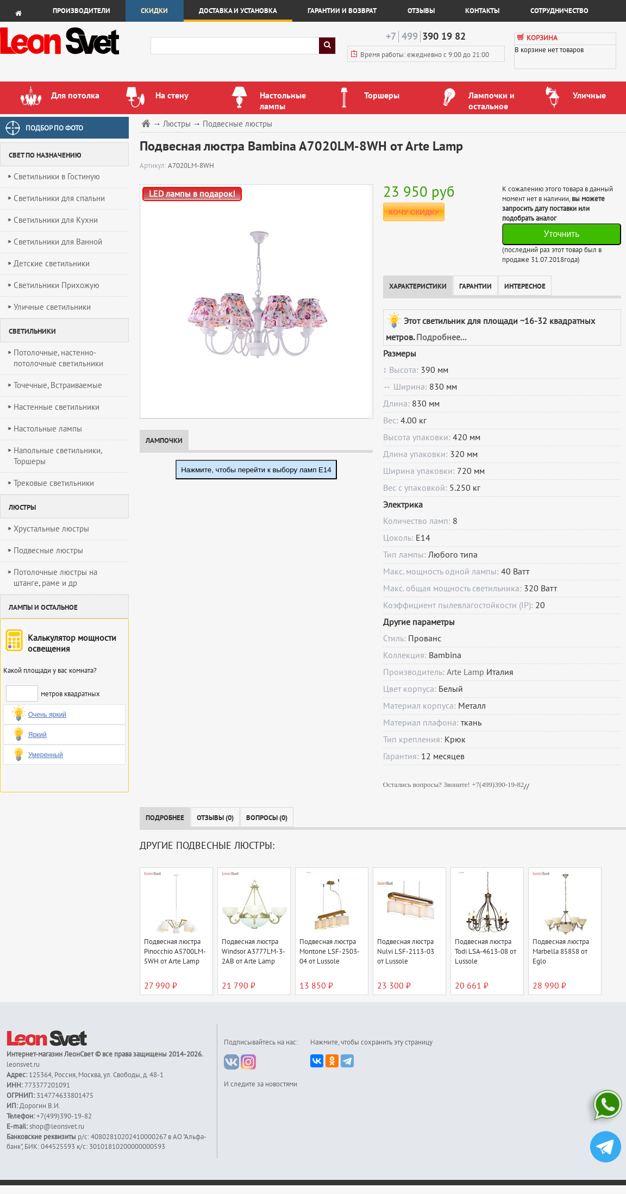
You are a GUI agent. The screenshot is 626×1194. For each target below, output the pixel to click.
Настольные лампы (48, 429)
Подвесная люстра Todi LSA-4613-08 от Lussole (485, 951)
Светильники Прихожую (56, 285)
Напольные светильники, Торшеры (58, 456)
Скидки (154, 11)
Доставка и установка (238, 11)
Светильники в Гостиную (57, 177)
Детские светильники (52, 263)
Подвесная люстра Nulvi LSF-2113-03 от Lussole (405, 951)
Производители (81, 11)
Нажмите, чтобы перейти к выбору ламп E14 (256, 470)
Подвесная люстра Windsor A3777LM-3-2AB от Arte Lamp (253, 951)
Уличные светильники (52, 307)
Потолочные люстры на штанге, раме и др (55, 577)
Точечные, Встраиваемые (58, 385)
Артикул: (154, 165)
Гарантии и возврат (342, 11)
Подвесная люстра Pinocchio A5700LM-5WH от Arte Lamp (175, 951)
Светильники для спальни (59, 198)
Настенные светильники (56, 407)
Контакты (482, 11)
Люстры (177, 124)
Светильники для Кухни (56, 220)
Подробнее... (441, 337)
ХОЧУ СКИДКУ (413, 212)
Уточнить (561, 234)
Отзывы (421, 11)
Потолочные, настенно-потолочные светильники (58, 358)
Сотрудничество (559, 11)
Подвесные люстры (48, 550)
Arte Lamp (465, 672)
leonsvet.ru (23, 1064)
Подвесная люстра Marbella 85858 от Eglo (561, 951)
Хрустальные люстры (51, 529)
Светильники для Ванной (58, 242)
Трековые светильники (54, 483)
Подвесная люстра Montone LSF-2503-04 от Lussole (329, 951)
